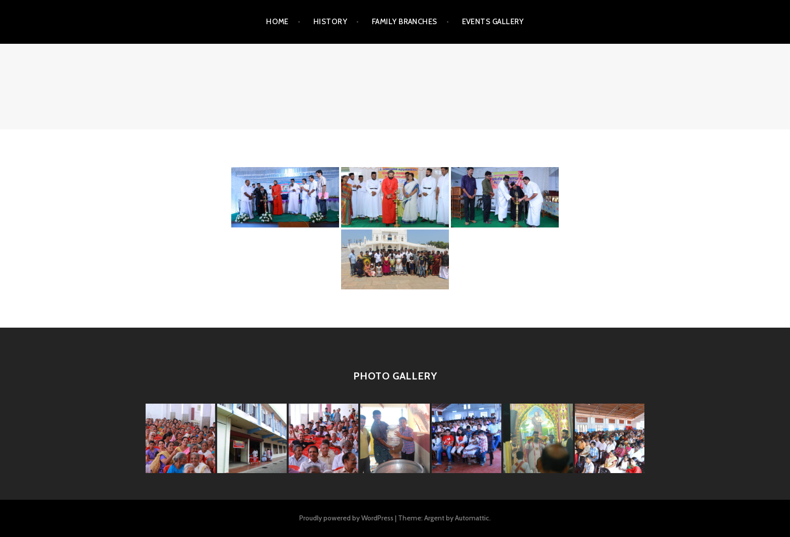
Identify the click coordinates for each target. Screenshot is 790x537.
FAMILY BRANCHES (404, 21)
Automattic (472, 517)
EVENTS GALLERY (493, 21)
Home (277, 21)
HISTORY (330, 21)
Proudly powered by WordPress (346, 517)
